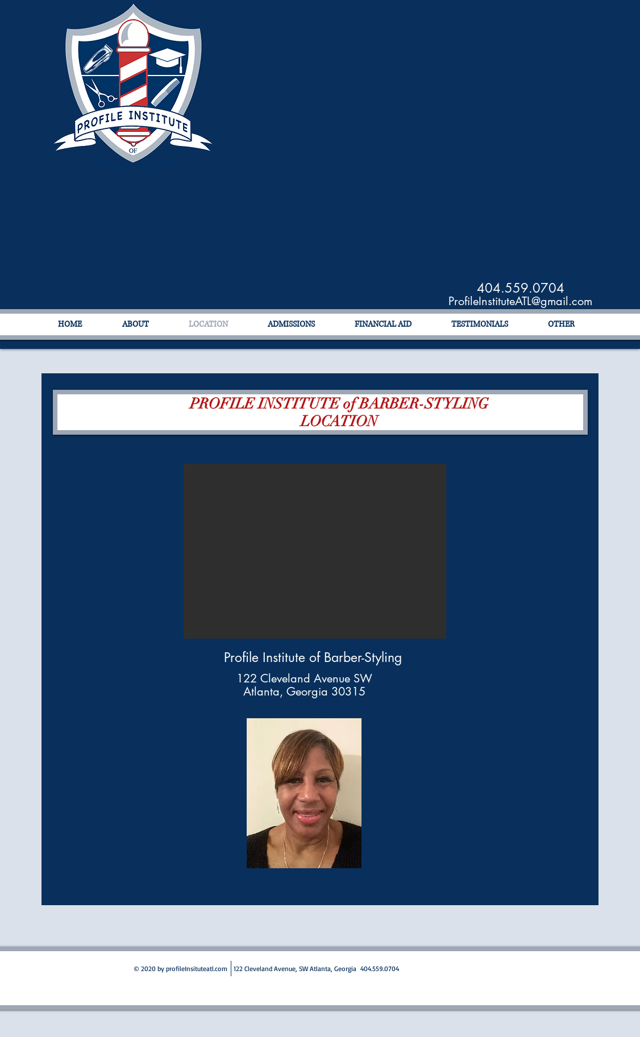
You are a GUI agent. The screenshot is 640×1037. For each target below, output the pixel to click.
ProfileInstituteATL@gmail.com (520, 301)
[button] (315, 551)
